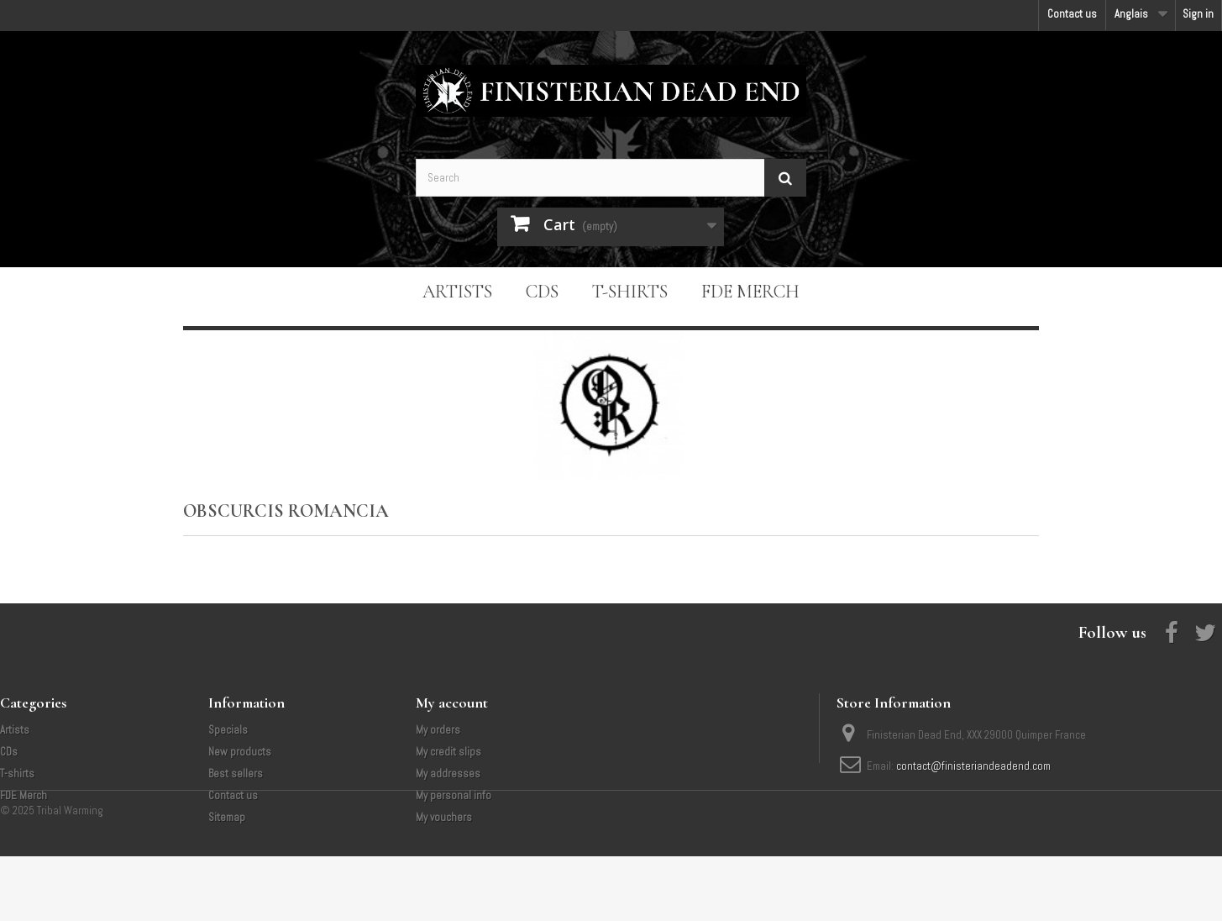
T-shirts (630, 292)
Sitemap (226, 817)
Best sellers (235, 773)
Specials (228, 730)
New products (239, 752)
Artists (457, 292)
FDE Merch (750, 292)
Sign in (1198, 14)
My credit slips (448, 752)
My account (452, 702)
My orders (438, 730)
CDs (542, 292)
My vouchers (444, 817)
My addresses (448, 773)
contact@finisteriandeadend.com (973, 766)
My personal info (453, 795)
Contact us (1072, 14)
